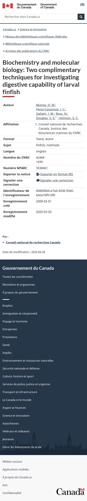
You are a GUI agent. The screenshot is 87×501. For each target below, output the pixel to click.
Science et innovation (33, 29)
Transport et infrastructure (20, 392)
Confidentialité (12, 493)
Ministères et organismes (19, 284)
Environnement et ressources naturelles (28, 360)
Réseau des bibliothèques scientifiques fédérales (36, 36)
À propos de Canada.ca (17, 477)
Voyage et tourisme (15, 321)
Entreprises (10, 329)
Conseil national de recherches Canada (33, 242)
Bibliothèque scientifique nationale (27, 44)
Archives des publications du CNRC (27, 51)
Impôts (7, 353)
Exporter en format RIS (55, 174)
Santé (6, 345)
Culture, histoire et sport (18, 376)
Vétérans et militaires (16, 431)
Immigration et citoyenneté (20, 313)
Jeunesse (8, 439)
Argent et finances (14, 408)
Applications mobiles (16, 469)
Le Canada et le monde (17, 400)
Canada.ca (9, 29)
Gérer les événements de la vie (22, 447)
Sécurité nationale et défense (21, 368)
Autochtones (11, 423)
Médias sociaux (12, 461)
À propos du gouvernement (20, 292)
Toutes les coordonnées (18, 277)
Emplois (8, 305)
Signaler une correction (55, 180)
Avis (5, 485)
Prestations (10, 337)
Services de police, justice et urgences (26, 384)
